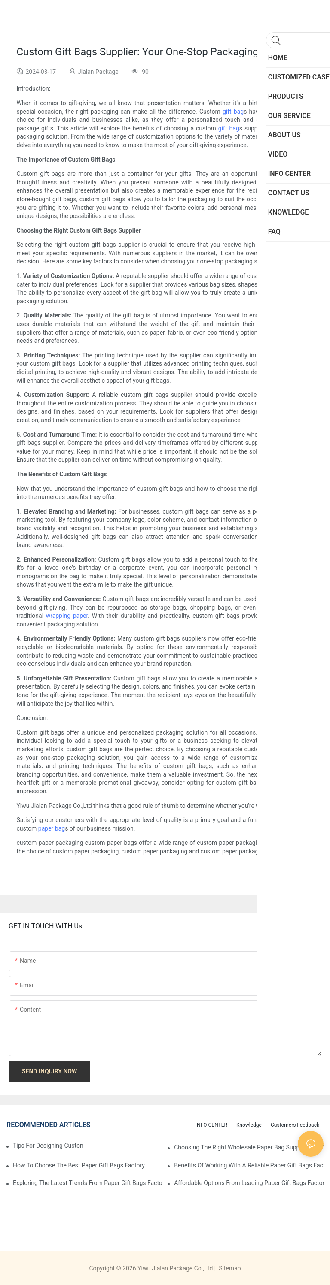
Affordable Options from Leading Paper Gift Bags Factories (249, 1182)
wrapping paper (67, 615)
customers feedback (295, 1125)
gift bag (233, 111)
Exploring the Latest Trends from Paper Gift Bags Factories (87, 1182)
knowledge (249, 1125)
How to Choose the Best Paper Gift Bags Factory (79, 1165)
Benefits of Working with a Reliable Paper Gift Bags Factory (249, 1165)
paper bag (51, 828)
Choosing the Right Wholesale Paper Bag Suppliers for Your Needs (249, 1147)
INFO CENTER (211, 1125)
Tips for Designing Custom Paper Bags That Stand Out (47, 1145)
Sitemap (229, 1268)
